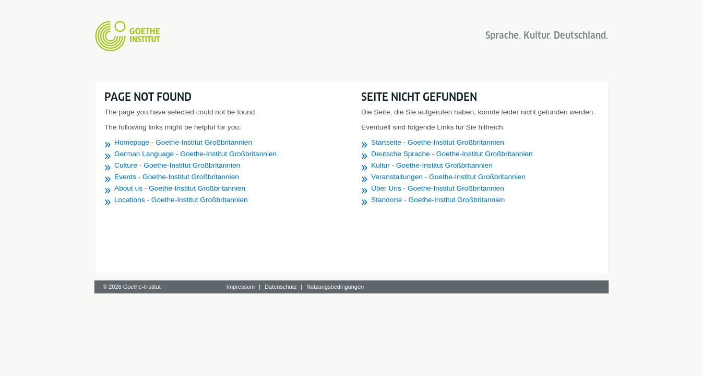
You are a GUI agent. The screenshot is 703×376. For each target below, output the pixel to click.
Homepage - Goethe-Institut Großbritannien (183, 142)
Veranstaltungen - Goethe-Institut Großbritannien (448, 177)
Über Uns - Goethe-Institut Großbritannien (437, 188)
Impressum (241, 287)
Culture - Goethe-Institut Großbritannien (177, 165)
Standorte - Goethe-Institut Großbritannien (438, 200)
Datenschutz (280, 287)
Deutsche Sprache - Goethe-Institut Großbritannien (452, 154)
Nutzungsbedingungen (335, 287)
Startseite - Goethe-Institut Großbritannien (437, 142)
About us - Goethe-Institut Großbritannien (179, 188)
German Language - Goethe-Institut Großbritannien (195, 154)
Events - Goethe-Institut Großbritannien (176, 177)
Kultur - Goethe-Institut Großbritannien (432, 165)
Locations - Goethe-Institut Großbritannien (181, 200)
